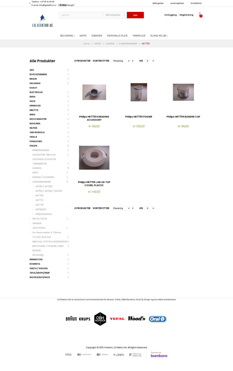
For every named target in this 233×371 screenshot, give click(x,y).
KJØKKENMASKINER (128, 43)
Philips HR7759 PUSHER (138, 116)
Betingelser (158, 3)
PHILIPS (97, 43)
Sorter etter (101, 60)
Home (87, 43)
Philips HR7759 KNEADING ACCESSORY (94, 118)
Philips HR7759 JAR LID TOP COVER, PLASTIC (94, 183)
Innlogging (170, 15)
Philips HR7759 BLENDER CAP (183, 116)
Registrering (186, 15)
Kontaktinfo (196, 3)
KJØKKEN (110, 43)
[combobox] (81, 15)
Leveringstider (177, 3)
